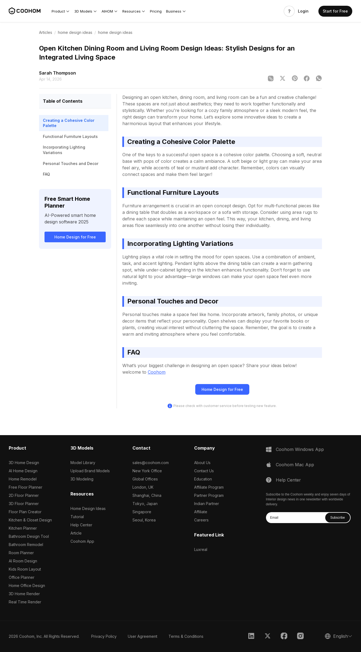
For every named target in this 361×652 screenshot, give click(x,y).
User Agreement (142, 636)
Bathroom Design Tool (29, 536)
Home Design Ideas (88, 508)
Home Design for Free (75, 237)
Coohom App (82, 541)
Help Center (81, 525)
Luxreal (200, 549)
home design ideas (75, 32)
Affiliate (200, 511)
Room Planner (21, 552)
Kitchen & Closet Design (30, 520)
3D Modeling (81, 479)
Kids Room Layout (25, 569)
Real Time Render (25, 602)
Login (303, 11)
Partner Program (209, 495)
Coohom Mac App (295, 464)
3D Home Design (24, 462)
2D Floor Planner (24, 495)
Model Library (82, 462)
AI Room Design (23, 561)
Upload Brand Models (90, 470)
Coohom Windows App (300, 449)
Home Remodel (23, 479)
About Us (202, 462)
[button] (61, 11)
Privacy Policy (104, 636)
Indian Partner (206, 503)
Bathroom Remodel (26, 544)
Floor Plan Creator (25, 511)
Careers (201, 520)
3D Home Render (24, 593)
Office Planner (21, 577)
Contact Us (204, 470)
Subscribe (337, 518)
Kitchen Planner (23, 528)
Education (203, 479)
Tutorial (77, 516)
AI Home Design (23, 470)
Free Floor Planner (25, 487)
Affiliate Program (209, 487)
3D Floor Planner (24, 503)
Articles (45, 32)
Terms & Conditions (185, 636)
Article (76, 533)
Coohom (156, 372)
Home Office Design (27, 585)
